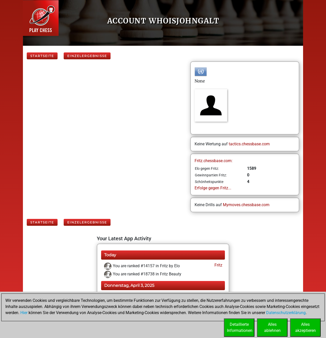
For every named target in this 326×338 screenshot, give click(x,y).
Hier (24, 312)
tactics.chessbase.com (249, 144)
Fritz (217, 265)
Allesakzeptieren (305, 327)
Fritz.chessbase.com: (214, 160)
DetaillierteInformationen (239, 327)
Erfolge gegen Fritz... (213, 188)
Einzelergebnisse (87, 56)
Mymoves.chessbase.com (246, 204)
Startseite (42, 56)
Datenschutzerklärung (286, 312)
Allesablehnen (272, 327)
